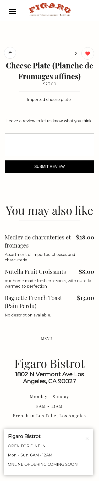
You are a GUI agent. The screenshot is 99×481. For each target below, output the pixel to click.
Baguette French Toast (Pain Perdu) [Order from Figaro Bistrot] (33, 302)
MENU (46, 338)
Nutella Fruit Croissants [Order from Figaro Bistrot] (35, 271)
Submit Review (49, 167)
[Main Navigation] (12, 11)
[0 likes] (86, 54)
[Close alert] (87, 438)
